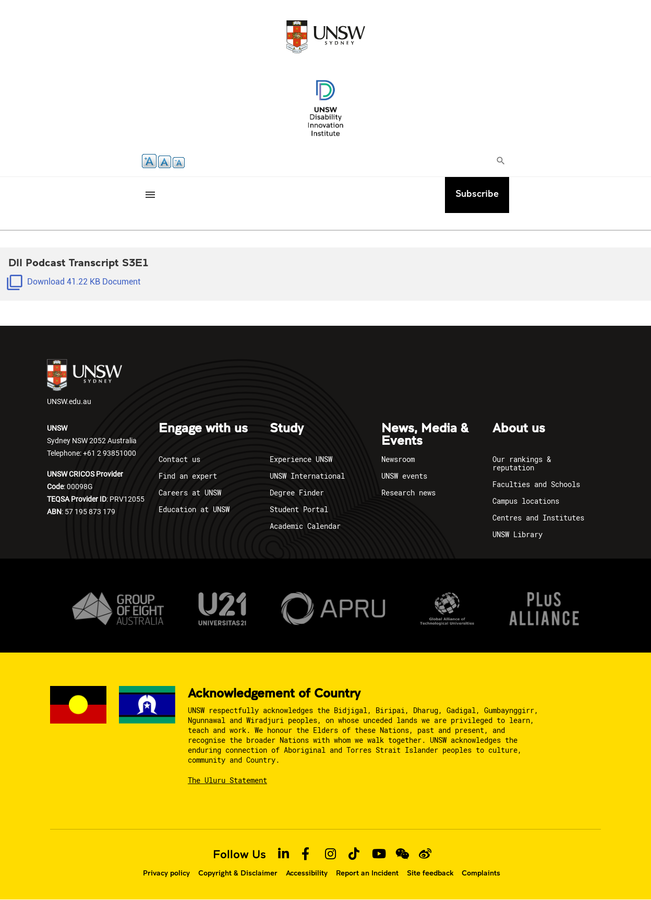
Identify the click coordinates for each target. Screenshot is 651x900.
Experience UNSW (301, 459)
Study (287, 428)
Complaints (481, 873)
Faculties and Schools (536, 484)
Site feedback (430, 873)
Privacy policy (166, 873)
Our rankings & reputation (521, 463)
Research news (408, 493)
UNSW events (404, 476)
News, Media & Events (424, 435)
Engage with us (203, 428)
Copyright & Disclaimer (238, 873)
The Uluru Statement (227, 780)
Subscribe (477, 193)
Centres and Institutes (538, 518)
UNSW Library (517, 534)
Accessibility (307, 873)
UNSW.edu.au (84, 382)
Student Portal (299, 509)
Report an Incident (367, 873)
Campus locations (525, 501)
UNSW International (307, 476)
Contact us (179, 459)
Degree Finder (297, 493)
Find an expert (188, 476)
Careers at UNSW (190, 493)
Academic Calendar (305, 526)
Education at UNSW (194, 509)
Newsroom (398, 459)
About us (518, 428)
